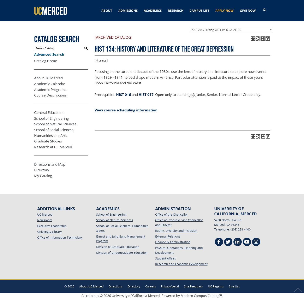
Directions (116, 286)
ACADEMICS (153, 10)
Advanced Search (49, 54)
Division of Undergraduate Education (122, 252)
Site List (234, 286)
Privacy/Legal (170, 286)
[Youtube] (247, 242)
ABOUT (106, 10)
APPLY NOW (224, 10)
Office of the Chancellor (171, 214)
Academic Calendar (49, 83)
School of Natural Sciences (55, 123)
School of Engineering (51, 118)
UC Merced (45, 214)
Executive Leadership (52, 226)
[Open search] (264, 10)
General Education (49, 112)
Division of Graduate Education (117, 247)
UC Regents (216, 286)
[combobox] (231, 29)
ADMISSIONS (128, 10)
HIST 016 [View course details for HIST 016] (123, 94)
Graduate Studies (48, 141)
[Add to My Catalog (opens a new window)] (253, 38)
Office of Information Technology (60, 237)
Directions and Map (49, 164)
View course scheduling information (126, 109)
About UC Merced (48, 77)
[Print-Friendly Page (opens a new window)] (263, 38)
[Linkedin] (237, 242)
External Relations (167, 236)
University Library (49, 231)
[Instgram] (256, 242)
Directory (41, 169)
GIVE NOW (248, 10)
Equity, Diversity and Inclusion (176, 230)
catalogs (92, 295)
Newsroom (44, 220)
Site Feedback (193, 286)
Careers (150, 286)
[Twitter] (228, 242)
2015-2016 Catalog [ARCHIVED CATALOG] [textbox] (216, 29)
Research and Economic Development (181, 264)
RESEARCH (175, 10)
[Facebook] (219, 242)
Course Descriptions (50, 95)
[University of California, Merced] (50, 10)
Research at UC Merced (53, 146)
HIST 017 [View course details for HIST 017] (146, 94)
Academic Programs (50, 89)
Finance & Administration (172, 242)
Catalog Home (45, 60)
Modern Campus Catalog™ (201, 295)
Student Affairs (165, 258)
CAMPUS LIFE (199, 10)
